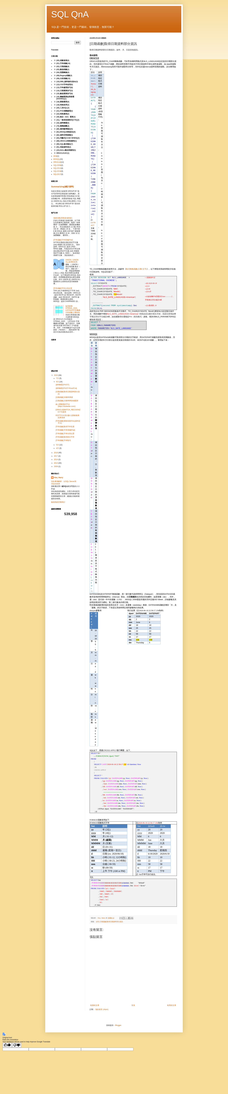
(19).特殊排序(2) (62, 105)
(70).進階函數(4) (62, 126)
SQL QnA (70, 14)
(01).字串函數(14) (63, 63)
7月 (57, 378)
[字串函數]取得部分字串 (65, 437)
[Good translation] (7, 1045)
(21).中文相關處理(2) (64, 111)
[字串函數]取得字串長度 (65, 427)
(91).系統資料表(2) (63, 147)
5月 (57, 445)
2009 (56, 466)
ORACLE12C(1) (62, 153)
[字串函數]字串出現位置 (62, 288)
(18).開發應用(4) (62, 102)
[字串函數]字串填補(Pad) (63, 240)
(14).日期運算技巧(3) (64, 91)
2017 (56, 456)
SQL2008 (57, 165)
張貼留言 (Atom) (101, 1009)
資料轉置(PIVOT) (62, 385)
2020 (56, 375)
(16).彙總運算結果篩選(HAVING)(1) (65, 98)
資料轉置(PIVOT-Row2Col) (66, 388)
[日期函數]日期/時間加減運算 (67, 401)
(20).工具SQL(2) (62, 108)
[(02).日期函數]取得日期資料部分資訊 (109, 922)
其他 (55, 156)
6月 (57, 382)
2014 (56, 459)
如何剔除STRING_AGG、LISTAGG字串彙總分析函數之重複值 (73, 309)
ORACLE (57, 162)
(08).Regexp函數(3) (64, 75)
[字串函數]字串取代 (63, 440)
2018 (56, 453)
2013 (56, 463)
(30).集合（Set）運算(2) (66, 117)
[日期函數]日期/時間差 (64, 397)
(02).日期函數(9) (62, 66)
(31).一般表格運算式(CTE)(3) (67, 120)
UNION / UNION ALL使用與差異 (72, 261)
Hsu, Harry (58, 478)
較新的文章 (94, 1005)
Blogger (118, 1025)
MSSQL (56, 159)
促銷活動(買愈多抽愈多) (62, 218)
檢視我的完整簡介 (58, 502)
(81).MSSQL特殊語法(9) (66, 132)
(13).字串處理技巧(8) (64, 87)
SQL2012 (57, 168)
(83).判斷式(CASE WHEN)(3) (68, 138)
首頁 (133, 1005)
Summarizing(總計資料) (62, 186)
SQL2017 (57, 174)
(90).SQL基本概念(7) (64, 144)
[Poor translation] (16, 1045)
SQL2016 (57, 171)
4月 (57, 448)
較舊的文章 (171, 1005)
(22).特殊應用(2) (62, 114)
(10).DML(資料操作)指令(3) (67, 82)
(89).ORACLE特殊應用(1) (66, 141)
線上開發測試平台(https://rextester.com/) (65, 405)
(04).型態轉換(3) (62, 72)
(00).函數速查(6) (62, 60)
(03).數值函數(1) (62, 69)
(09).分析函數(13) (63, 78)
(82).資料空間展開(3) (64, 135)
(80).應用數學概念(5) (64, 129)
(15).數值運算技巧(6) (64, 94)
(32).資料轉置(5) (62, 123)
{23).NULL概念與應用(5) (66, 150)
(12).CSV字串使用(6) (64, 85)
